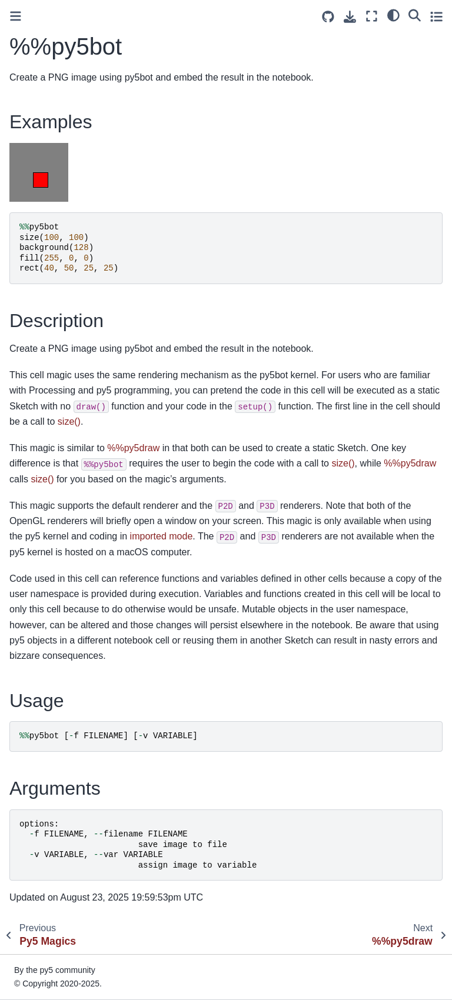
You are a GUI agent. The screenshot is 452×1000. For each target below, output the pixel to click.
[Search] (415, 15)
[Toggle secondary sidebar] (436, 16)
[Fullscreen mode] (372, 16)
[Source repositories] (328, 16)
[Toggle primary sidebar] (15, 16)
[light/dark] (393, 15)
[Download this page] (350, 16)
